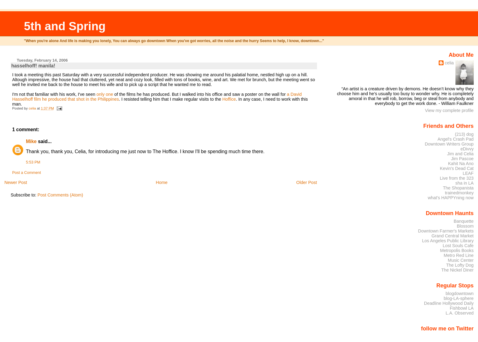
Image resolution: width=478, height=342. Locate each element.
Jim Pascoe (462, 158)
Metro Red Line (458, 255)
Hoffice (229, 99)
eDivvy (467, 148)
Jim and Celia (460, 153)
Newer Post (15, 182)
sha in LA (464, 183)
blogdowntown (460, 293)
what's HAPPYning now (450, 197)
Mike (31, 141)
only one (105, 94)
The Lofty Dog (459, 265)
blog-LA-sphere (458, 298)
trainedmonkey (459, 192)
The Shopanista (458, 187)
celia (449, 62)
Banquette (463, 221)
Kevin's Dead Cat (457, 168)
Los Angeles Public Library (447, 240)
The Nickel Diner (457, 270)
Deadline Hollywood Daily (449, 303)
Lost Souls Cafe (458, 245)
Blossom (465, 226)
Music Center (461, 260)
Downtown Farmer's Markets (445, 231)
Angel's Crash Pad (455, 139)
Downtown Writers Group (449, 144)
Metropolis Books (456, 250)
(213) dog (464, 134)
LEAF (468, 173)
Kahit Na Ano (461, 163)
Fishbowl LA (461, 308)
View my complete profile (449, 110)
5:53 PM (33, 162)
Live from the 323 (457, 178)
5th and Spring (64, 26)
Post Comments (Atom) (60, 195)
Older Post (306, 182)
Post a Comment (26, 173)
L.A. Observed (460, 313)
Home (161, 182)
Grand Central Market (453, 235)
